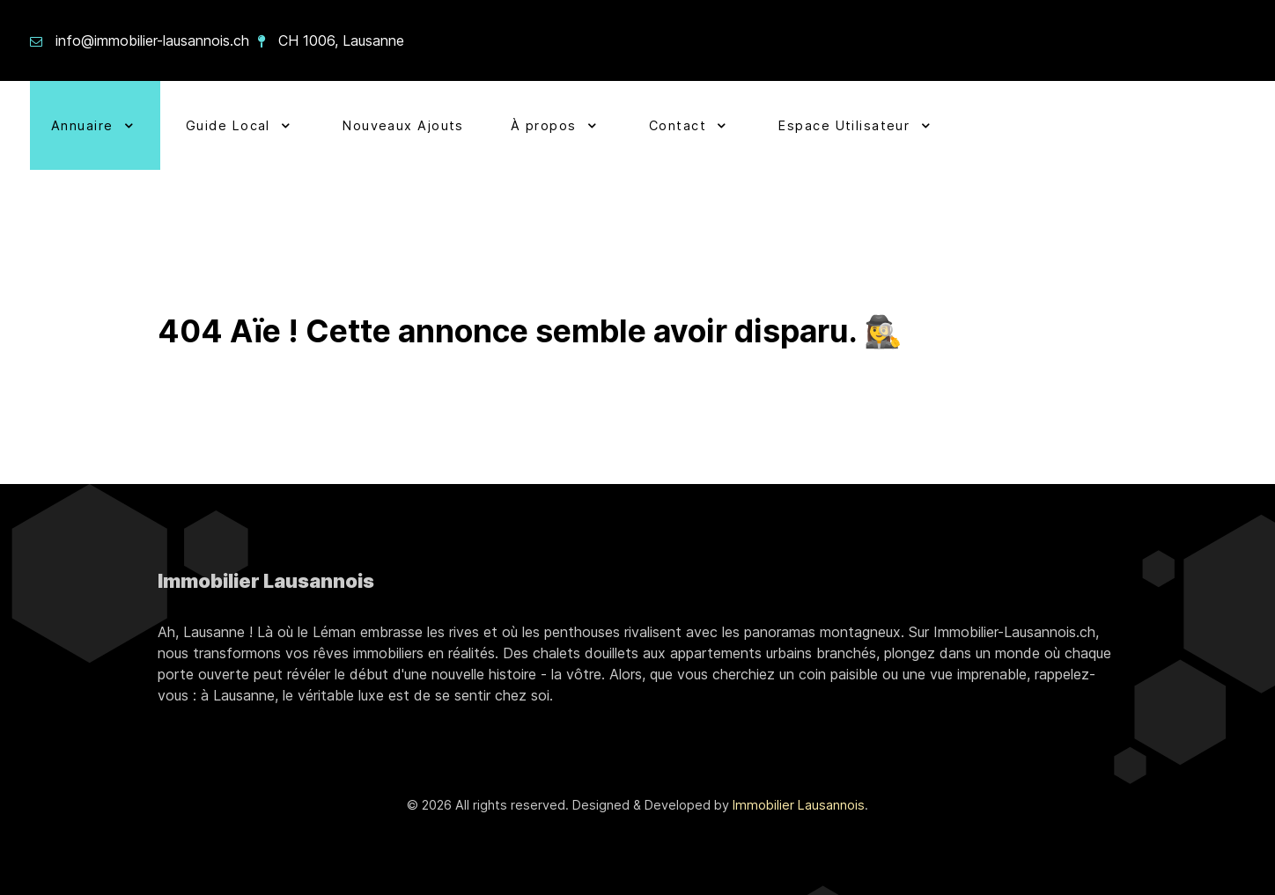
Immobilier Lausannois (799, 804)
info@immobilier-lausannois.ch (152, 40)
